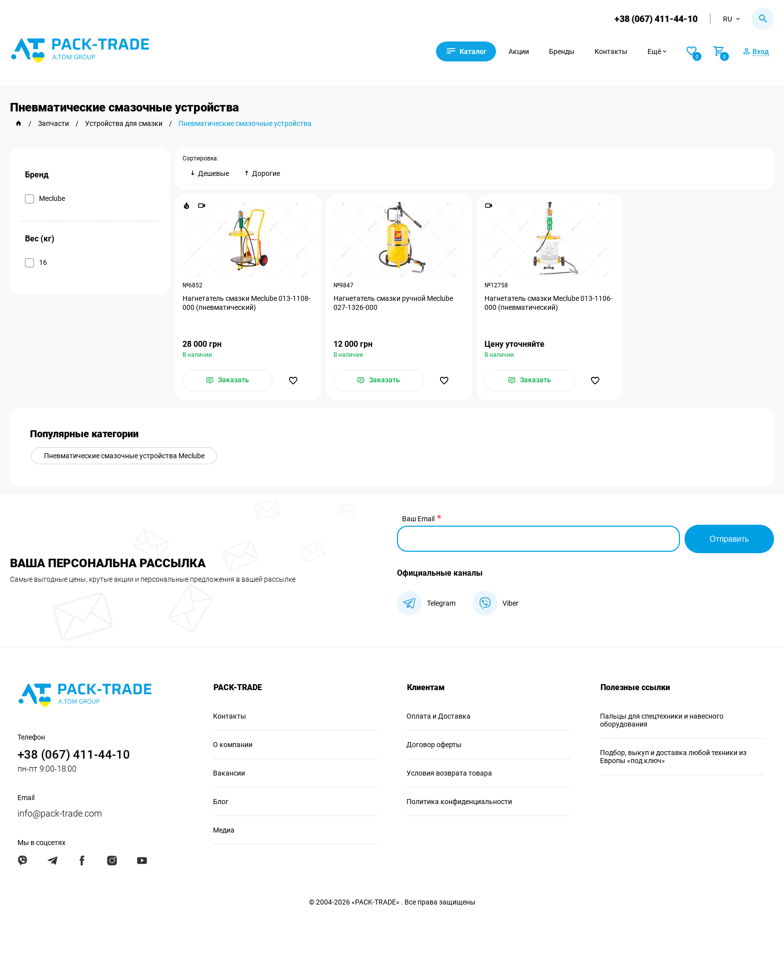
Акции (520, 51)
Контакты (612, 51)
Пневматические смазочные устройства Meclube (124, 456)
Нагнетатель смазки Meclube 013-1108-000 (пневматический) (246, 302)
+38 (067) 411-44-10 (656, 18)
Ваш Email (418, 519)
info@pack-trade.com (60, 813)
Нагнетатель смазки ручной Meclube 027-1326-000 (393, 302)
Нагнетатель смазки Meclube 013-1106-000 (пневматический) (548, 302)
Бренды (563, 51)
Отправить (729, 539)
